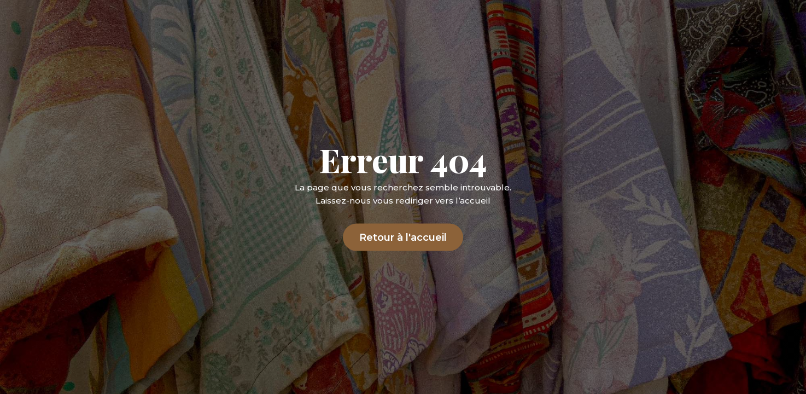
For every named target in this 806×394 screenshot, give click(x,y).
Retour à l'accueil (403, 237)
